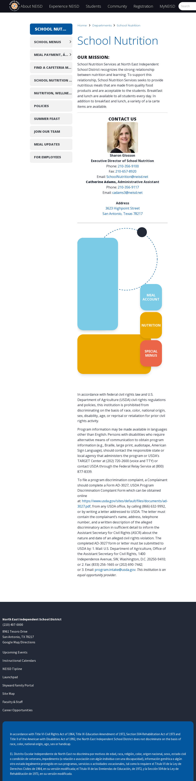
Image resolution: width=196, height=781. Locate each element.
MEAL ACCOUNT (151, 297)
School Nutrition (128, 25)
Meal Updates (47, 144)
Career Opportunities (17, 710)
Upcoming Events (14, 652)
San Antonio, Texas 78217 (123, 213)
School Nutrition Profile (53, 80)
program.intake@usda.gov (115, 569)
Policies (41, 106)
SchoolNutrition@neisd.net (127, 176)
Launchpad (10, 677)
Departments (102, 25)
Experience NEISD (64, 6)
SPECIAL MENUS (151, 353)
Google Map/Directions (18, 642)
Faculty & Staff (12, 702)
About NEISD (32, 6)
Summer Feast (47, 118)
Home (82, 25)
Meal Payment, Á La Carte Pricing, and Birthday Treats (51, 54)
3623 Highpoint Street (122, 208)
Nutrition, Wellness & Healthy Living (53, 93)
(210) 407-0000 (12, 624)
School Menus (47, 42)
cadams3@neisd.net (127, 192)
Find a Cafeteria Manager (53, 67)
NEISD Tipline (12, 669)
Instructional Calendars (19, 660)
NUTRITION (151, 325)
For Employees (47, 157)
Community (117, 6)
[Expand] (70, 41)
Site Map (8, 693)
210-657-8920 (125, 171)
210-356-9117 (128, 187)
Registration (143, 6)
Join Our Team (47, 131)
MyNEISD (167, 6)
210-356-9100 (128, 166)
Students (93, 6)
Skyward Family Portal (18, 685)
